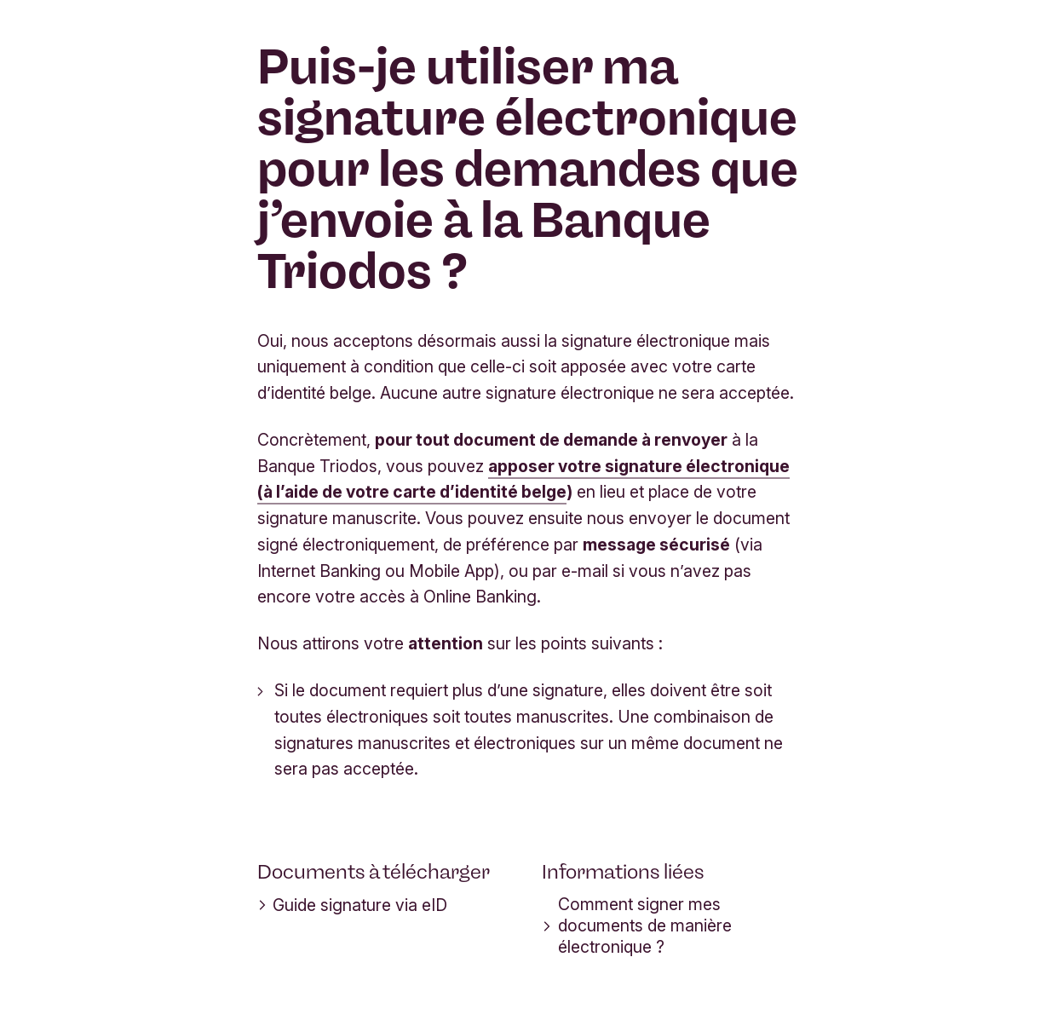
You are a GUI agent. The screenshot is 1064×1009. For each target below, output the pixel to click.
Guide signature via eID (352, 905)
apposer (523, 466)
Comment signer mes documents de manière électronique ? (637, 925)
